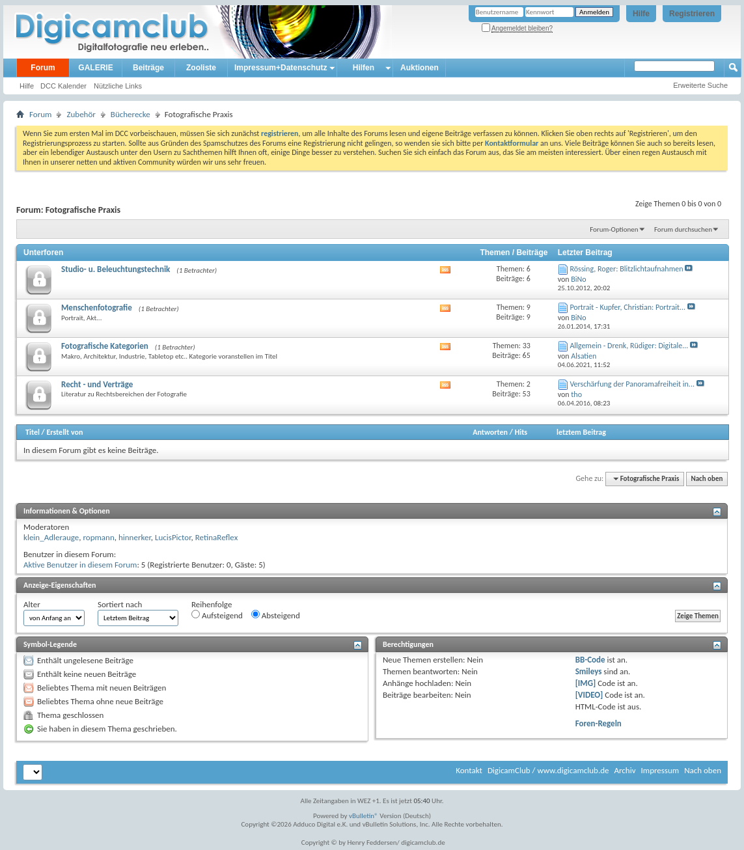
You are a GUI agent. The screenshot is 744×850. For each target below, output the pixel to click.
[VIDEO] (589, 695)
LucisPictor (173, 537)
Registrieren (692, 13)
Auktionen (419, 67)
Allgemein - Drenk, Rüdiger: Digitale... (629, 345)
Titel (32, 432)
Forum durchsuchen (683, 229)
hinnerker (134, 537)
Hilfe (641, 13)
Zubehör (80, 114)
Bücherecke (130, 114)
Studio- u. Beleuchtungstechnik (115, 269)
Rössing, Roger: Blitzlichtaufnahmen (626, 268)
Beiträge (148, 67)
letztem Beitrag (581, 432)
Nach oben (707, 478)
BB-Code (590, 660)
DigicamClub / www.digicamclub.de (548, 770)
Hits (521, 432)
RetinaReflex (216, 537)
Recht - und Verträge (97, 384)
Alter (31, 604)
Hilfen (363, 67)
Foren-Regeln (598, 723)
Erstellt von (64, 432)
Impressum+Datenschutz (280, 67)
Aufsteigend (217, 615)
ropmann (98, 537)
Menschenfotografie (96, 307)
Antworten (490, 432)
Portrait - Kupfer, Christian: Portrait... (627, 307)
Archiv (624, 770)
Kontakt (469, 770)
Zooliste (201, 67)
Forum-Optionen (614, 229)
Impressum (660, 770)
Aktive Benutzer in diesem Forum (80, 564)
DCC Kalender (63, 86)
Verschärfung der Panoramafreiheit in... (632, 384)
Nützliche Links (118, 86)
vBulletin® (363, 816)
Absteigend (275, 615)
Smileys (588, 671)
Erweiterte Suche (700, 85)
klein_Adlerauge (51, 537)
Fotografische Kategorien (104, 346)
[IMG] (585, 683)
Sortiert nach (120, 604)
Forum (43, 67)
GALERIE (95, 67)
